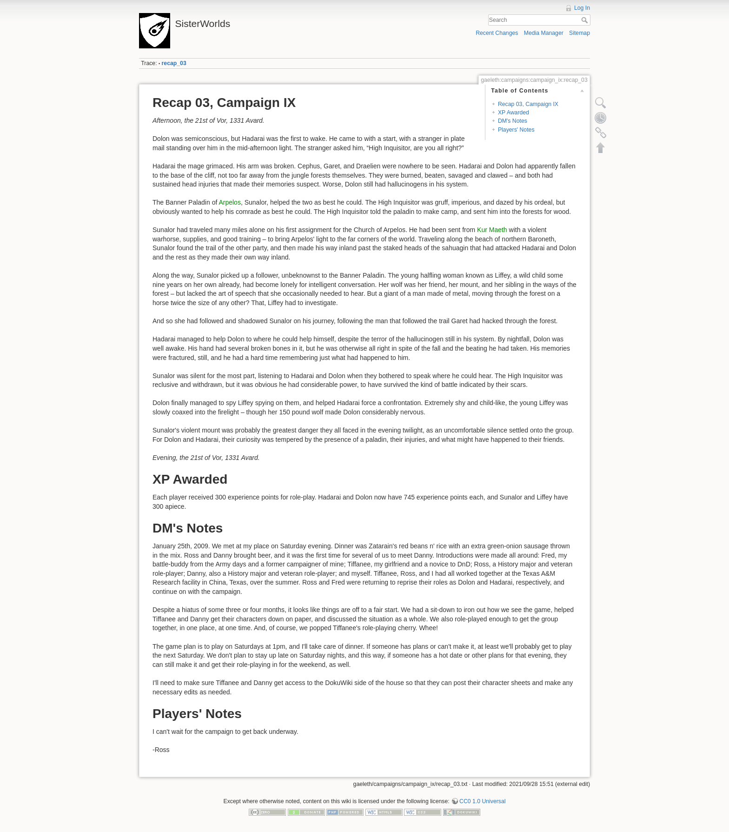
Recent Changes (497, 33)
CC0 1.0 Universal (482, 801)
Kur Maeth (492, 229)
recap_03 (174, 63)
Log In (582, 8)
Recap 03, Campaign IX (528, 104)
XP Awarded (513, 112)
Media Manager (543, 33)
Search (585, 20)
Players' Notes (516, 129)
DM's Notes (512, 121)
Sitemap (579, 33)
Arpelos (229, 202)
